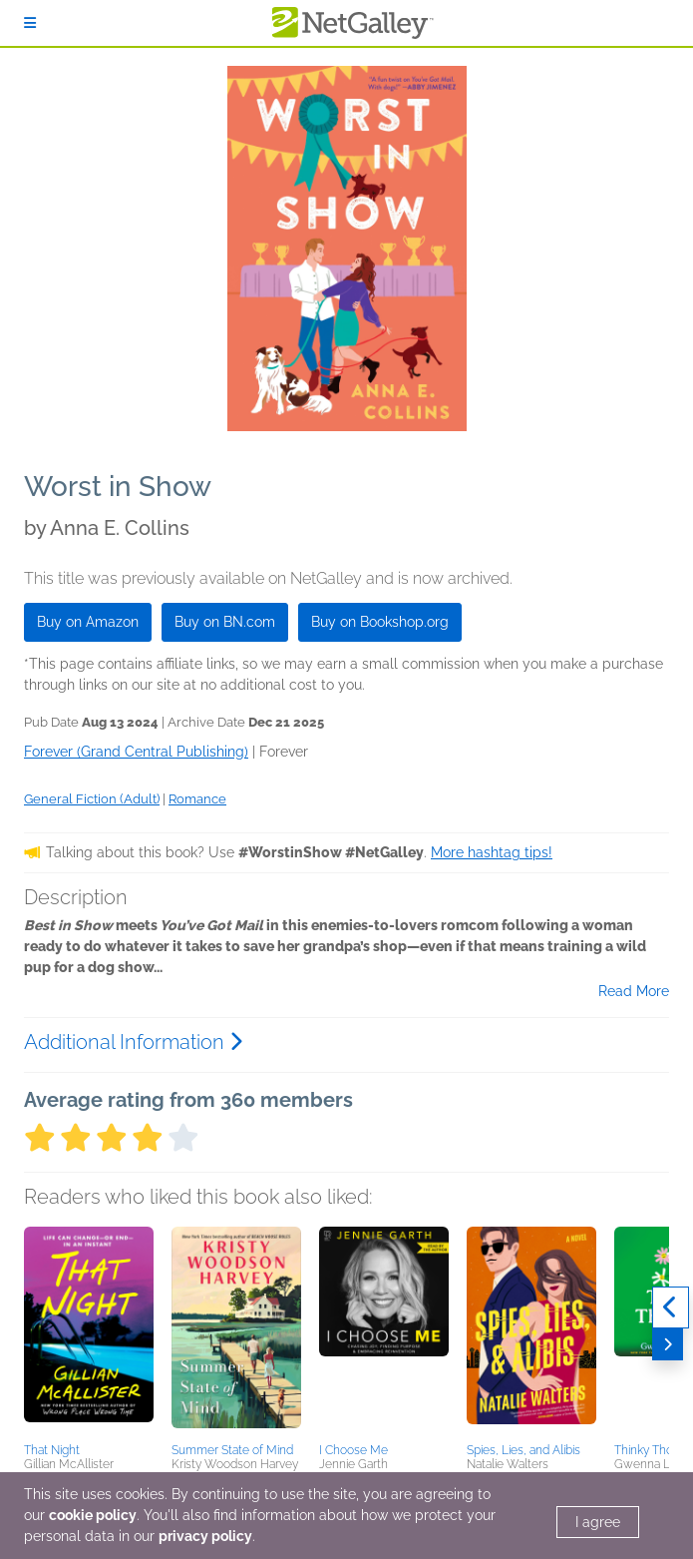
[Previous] (670, 1307)
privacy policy (205, 1536)
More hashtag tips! (491, 852)
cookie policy (93, 1515)
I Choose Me (353, 1450)
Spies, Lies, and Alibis (523, 1450)
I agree (597, 1522)
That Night (52, 1450)
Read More (633, 991)
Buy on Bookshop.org (380, 622)
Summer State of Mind (232, 1450)
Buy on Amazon (88, 622)
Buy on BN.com (224, 622)
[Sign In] (30, 23)
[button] (89, 1331)
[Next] (667, 1344)
